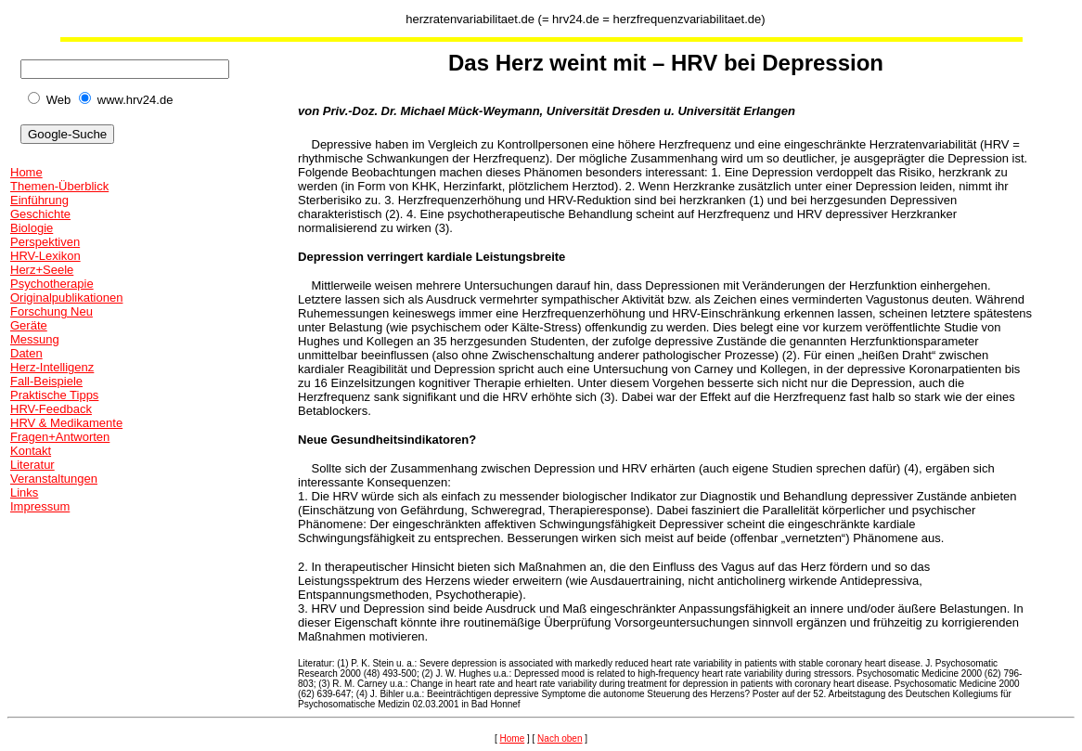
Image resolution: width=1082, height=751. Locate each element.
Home (26, 172)
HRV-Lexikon (45, 256)
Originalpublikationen (66, 297)
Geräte (28, 325)
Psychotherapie (52, 284)
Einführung (39, 200)
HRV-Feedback (51, 409)
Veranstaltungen (53, 479)
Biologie (31, 228)
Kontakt (30, 451)
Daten (26, 353)
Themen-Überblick (59, 186)
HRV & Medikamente (66, 423)
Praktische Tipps (54, 395)
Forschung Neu (51, 311)
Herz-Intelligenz (52, 367)
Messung (34, 339)
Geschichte (40, 214)
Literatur (32, 465)
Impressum (40, 506)
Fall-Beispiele (46, 381)
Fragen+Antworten (59, 437)
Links (24, 492)
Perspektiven (45, 242)
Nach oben (559, 738)
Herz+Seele (41, 270)
